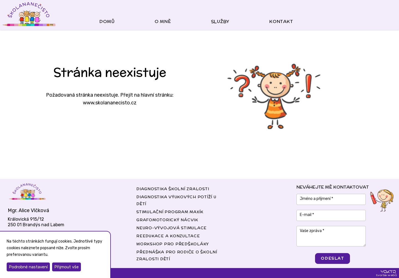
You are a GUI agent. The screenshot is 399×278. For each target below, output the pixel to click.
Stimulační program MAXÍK (169, 212)
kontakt (281, 21)
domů (107, 21)
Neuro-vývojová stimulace (171, 228)
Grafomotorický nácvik (167, 220)
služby (220, 21)
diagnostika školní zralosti (172, 189)
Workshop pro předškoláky (172, 244)
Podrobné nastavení (28, 266)
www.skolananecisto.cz (110, 103)
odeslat (332, 258)
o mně (163, 21)
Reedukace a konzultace (168, 236)
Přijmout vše (66, 266)
